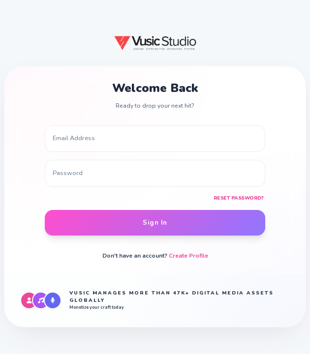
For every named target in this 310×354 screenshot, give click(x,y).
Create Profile (188, 256)
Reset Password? (239, 198)
